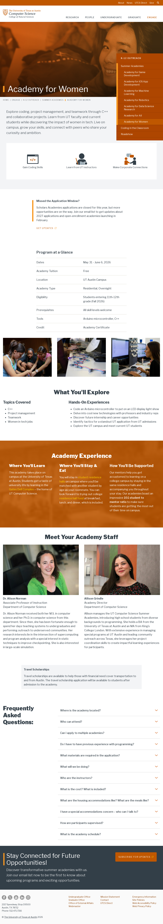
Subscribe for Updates (134, 857)
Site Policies (138, 900)
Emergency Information (144, 896)
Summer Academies (132, 66)
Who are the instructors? (76, 778)
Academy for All (133, 115)
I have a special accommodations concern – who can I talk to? (99, 811)
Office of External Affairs (81, 903)
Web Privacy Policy (141, 906)
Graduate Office (77, 900)
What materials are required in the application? (90, 755)
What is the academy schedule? (80, 834)
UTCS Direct (141, 3)
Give (151, 3)
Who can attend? (71, 721)
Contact (104, 900)
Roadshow (127, 134)
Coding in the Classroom (135, 128)
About (121, 3)
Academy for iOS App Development (136, 83)
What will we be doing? (74, 766)
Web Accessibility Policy (144, 903)
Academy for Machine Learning (136, 92)
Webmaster (75, 906)
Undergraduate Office (79, 896)
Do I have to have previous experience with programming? (97, 744)
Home (6, 100)
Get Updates (44, 228)
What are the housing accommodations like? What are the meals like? (104, 800)
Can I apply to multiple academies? (82, 733)
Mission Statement (110, 896)
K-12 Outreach (131, 58)
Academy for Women (136, 121)
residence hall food (71, 498)
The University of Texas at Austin (20, 917)
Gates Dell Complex (21, 489)
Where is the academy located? (80, 710)
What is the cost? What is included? (83, 789)
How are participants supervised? (81, 823)
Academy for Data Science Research (139, 108)
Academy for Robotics (136, 100)
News (129, 3)
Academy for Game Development (134, 74)
